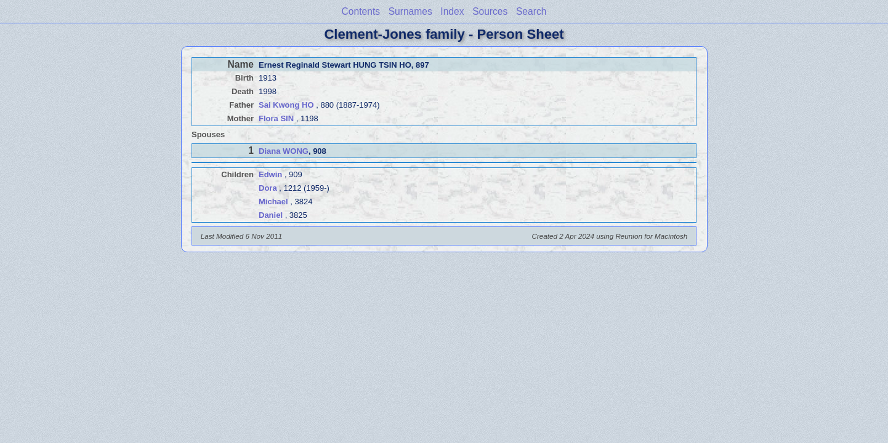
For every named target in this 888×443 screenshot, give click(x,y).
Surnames (410, 11)
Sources (489, 11)
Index (452, 11)
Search (531, 11)
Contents (361, 11)
